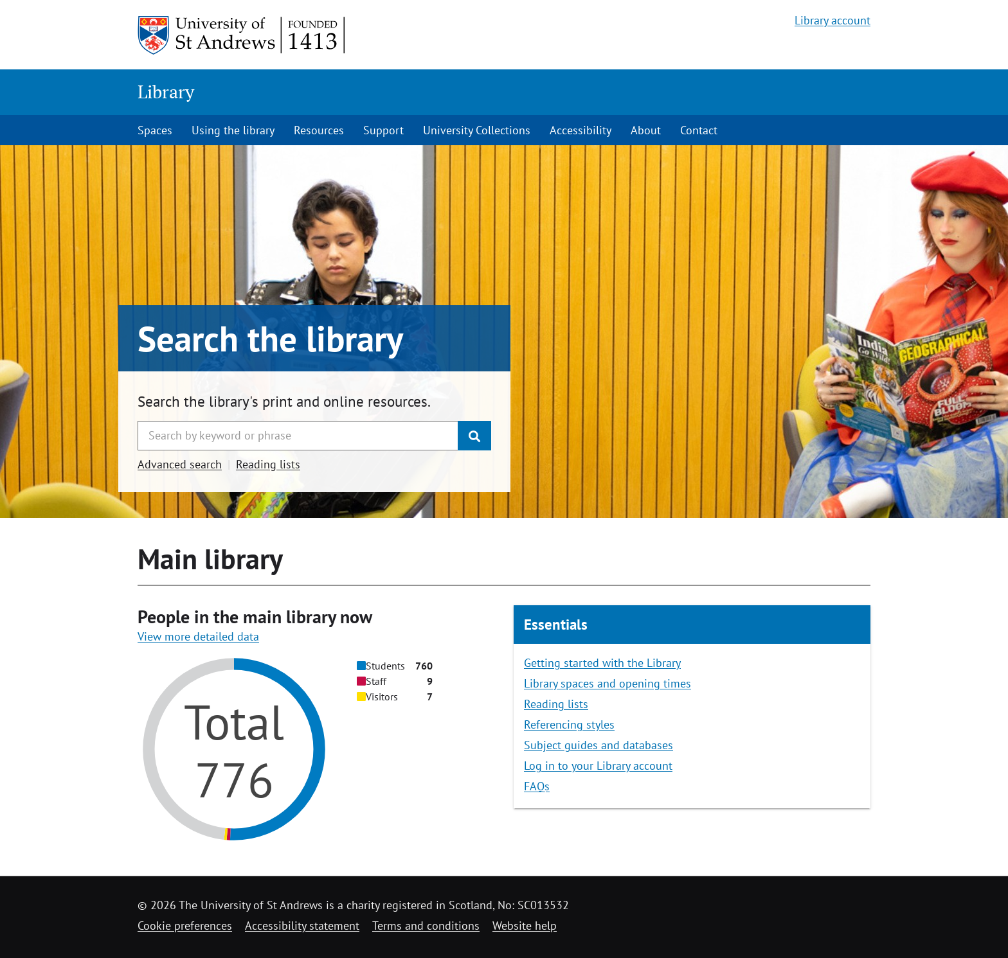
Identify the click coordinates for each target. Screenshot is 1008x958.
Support (383, 130)
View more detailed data (198, 636)
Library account (832, 20)
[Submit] (474, 435)
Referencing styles (569, 724)
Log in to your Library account (598, 765)
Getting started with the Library (602, 662)
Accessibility (580, 130)
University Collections (476, 130)
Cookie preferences (185, 925)
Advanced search (180, 464)
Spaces (155, 130)
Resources (319, 130)
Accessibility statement (302, 925)
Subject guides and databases (598, 745)
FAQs (537, 786)
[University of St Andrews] (242, 35)
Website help (524, 925)
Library (166, 91)
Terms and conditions (426, 925)
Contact (698, 130)
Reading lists (268, 464)
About (646, 130)
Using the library (233, 130)
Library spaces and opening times (607, 683)
